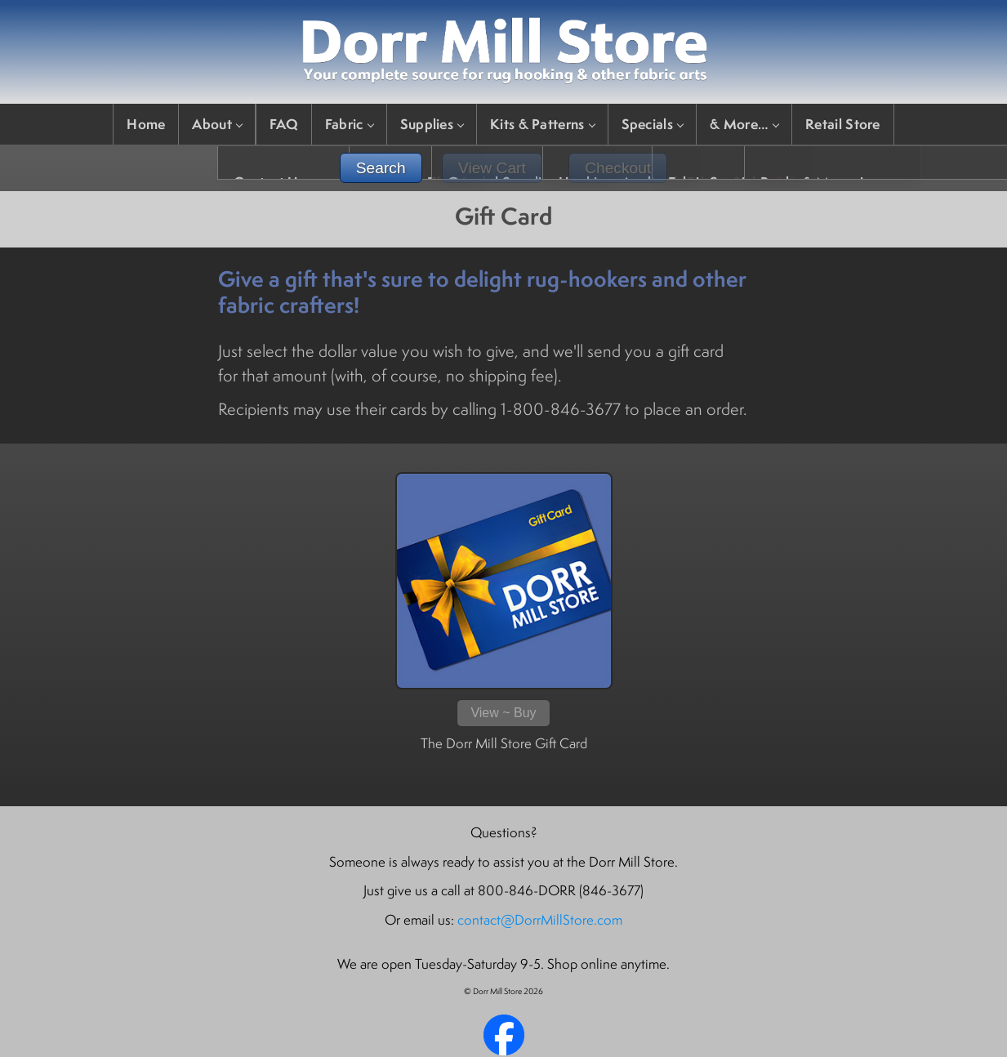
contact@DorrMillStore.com (539, 920)
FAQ (284, 123)
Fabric (349, 123)
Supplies (431, 123)
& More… (744, 123)
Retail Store (842, 123)
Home (146, 123)
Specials (652, 123)
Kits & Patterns (542, 123)
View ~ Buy (503, 713)
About (217, 123)
